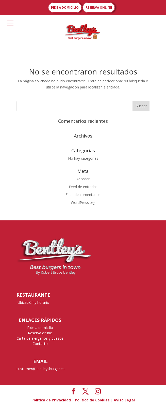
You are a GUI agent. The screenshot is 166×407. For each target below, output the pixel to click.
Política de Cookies (92, 400)
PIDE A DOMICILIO (65, 7)
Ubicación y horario (33, 302)
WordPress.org (83, 202)
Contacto (40, 343)
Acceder (83, 178)
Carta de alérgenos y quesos (39, 338)
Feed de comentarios (83, 194)
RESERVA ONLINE (99, 7)
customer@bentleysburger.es (40, 368)
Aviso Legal (124, 400)
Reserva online (40, 332)
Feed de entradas (83, 186)
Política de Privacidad (51, 400)
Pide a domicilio (40, 327)
